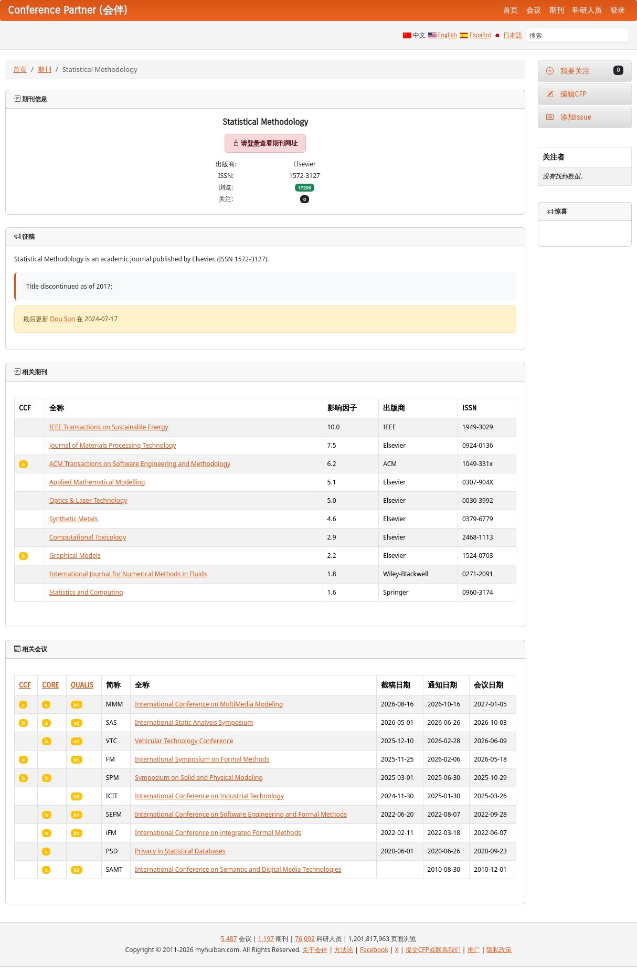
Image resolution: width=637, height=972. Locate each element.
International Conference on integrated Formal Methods (218, 832)
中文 (419, 35)
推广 (474, 949)
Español (480, 35)
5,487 (229, 938)
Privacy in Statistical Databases (180, 851)
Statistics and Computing (86, 592)
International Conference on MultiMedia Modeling (209, 704)
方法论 (343, 949)
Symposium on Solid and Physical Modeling (199, 777)
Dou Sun (62, 318)
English (448, 35)
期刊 (556, 10)
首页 (510, 10)
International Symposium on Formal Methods (202, 759)
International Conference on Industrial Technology (209, 795)
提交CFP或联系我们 (433, 949)
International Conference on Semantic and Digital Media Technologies (238, 869)
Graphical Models (75, 555)
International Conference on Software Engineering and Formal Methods (241, 814)
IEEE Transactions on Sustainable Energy (108, 426)
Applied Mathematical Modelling (97, 482)
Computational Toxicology (87, 537)
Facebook (374, 949)
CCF (25, 685)
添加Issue (568, 117)
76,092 (305, 938)
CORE (50, 685)
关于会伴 (314, 949)
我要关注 (584, 71)
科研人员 (587, 10)
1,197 (266, 938)
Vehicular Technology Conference (184, 740)
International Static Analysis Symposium (194, 722)
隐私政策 (499, 949)
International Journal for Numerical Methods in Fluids (128, 573)
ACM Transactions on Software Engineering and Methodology (139, 463)
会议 (533, 10)
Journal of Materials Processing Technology (112, 445)
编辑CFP (566, 94)
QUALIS (82, 685)
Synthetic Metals (73, 518)
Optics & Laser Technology (88, 500)
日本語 (512, 35)
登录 (617, 10)
